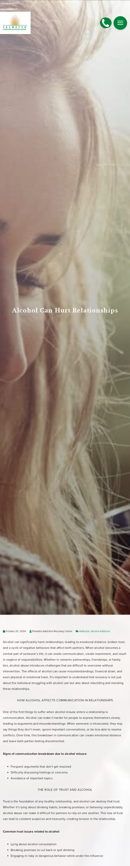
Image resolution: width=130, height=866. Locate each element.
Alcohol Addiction (100, 631)
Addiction (84, 631)
